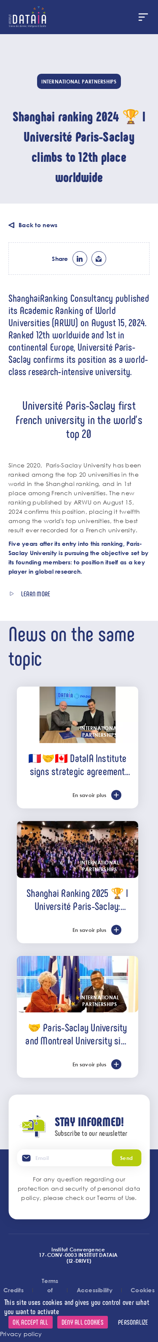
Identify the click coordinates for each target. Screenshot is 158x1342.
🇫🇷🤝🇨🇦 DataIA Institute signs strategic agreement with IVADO (77, 764)
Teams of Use (116, 1198)
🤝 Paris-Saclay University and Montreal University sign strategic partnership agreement (77, 1034)
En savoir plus (89, 795)
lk (79, 258)
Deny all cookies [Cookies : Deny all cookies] (83, 1322)
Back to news (38, 224)
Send (126, 1157)
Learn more (35, 594)
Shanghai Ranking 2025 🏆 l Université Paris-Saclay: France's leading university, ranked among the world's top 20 (77, 899)
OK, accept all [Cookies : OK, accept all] (30, 1322)
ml (98, 258)
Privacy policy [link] (21, 1334)
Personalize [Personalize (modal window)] (133, 1322)
